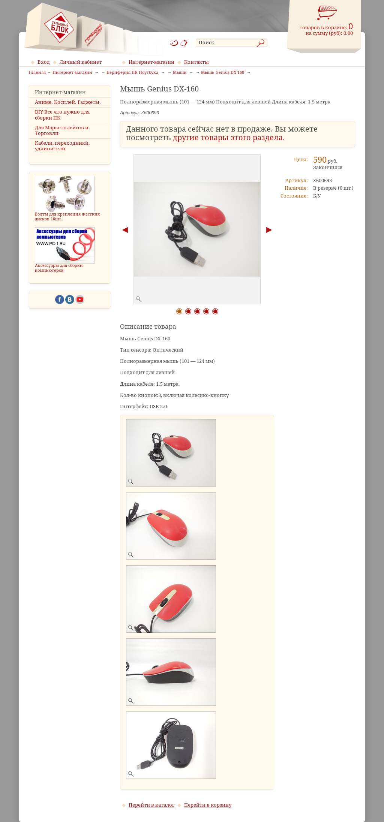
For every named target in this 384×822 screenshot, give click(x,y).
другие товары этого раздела (228, 137)
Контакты (196, 62)
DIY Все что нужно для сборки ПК (62, 114)
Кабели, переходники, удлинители (62, 145)
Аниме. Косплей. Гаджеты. (68, 102)
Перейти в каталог (151, 805)
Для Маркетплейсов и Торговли (61, 130)
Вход (44, 62)
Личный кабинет (81, 62)
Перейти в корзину (207, 805)
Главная (37, 72)
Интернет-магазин (151, 62)
